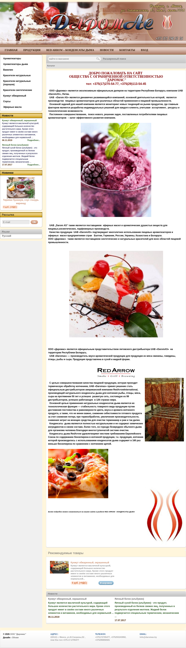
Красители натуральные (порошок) (17, 83)
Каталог (51, 66)
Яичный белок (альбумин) (129, 599)
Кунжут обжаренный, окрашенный (90, 562)
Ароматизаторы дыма (15, 64)
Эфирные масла (12, 107)
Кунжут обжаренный (14, 95)
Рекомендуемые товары (65, 553)
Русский (6, 236)
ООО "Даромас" (18, 634)
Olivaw (15, 637)
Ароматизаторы (12, 58)
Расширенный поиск (114, 59)
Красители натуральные (17, 75)
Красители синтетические (17, 90)
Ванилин (8, 69)
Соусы (7, 101)
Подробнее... (33, 140)
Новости (52, 593)
